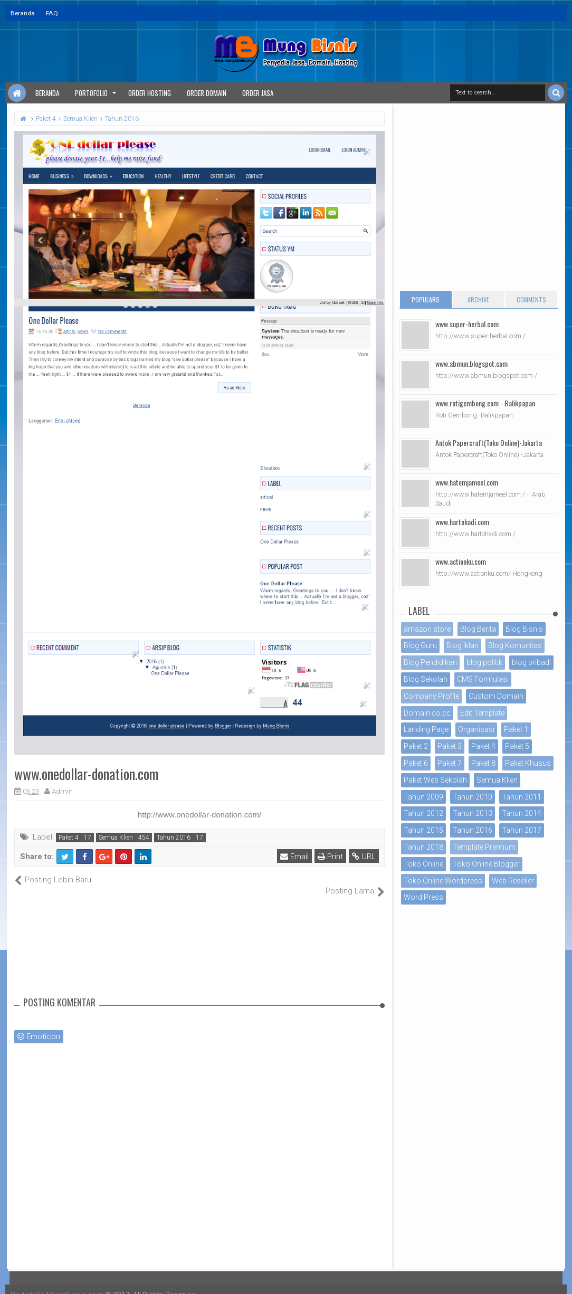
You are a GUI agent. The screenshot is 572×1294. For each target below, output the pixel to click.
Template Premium (484, 847)
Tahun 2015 (423, 830)
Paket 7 (449, 763)
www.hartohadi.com (462, 521)
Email (294, 856)
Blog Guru (420, 645)
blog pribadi (531, 662)
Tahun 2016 (173, 837)
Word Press (423, 897)
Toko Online (423, 864)
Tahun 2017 (521, 830)
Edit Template (482, 713)
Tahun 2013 (472, 813)
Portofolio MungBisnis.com (57, 1283)
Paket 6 (416, 763)
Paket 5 (517, 746)
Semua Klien (116, 837)
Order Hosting (149, 93)
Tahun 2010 (472, 797)
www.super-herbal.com (467, 323)
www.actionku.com (460, 561)
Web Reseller (513, 881)
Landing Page (426, 729)
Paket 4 (69, 837)
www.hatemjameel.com (466, 482)
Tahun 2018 (423, 847)
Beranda (23, 13)
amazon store (427, 629)
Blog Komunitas (515, 645)
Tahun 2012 (423, 813)
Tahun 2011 (521, 797)
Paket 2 (416, 746)
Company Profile (431, 696)
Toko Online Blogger (486, 864)
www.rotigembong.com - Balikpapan (485, 402)
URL (364, 856)
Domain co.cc (427, 713)
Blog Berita (478, 629)
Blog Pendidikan (430, 662)
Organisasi (476, 729)
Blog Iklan (462, 645)
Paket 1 (516, 729)
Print (330, 856)
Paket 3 (449, 746)
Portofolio (91, 93)
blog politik (484, 662)
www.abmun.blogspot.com (471, 363)
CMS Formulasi (483, 679)
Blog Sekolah (425, 679)
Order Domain (206, 93)
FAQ (52, 13)
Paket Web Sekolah (435, 780)
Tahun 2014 (521, 813)
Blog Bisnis (524, 629)
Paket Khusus (528, 763)
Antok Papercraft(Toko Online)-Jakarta (488, 442)
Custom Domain (496, 696)
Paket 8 (483, 763)
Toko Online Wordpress (443, 881)
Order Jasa (257, 93)
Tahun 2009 (423, 797)
